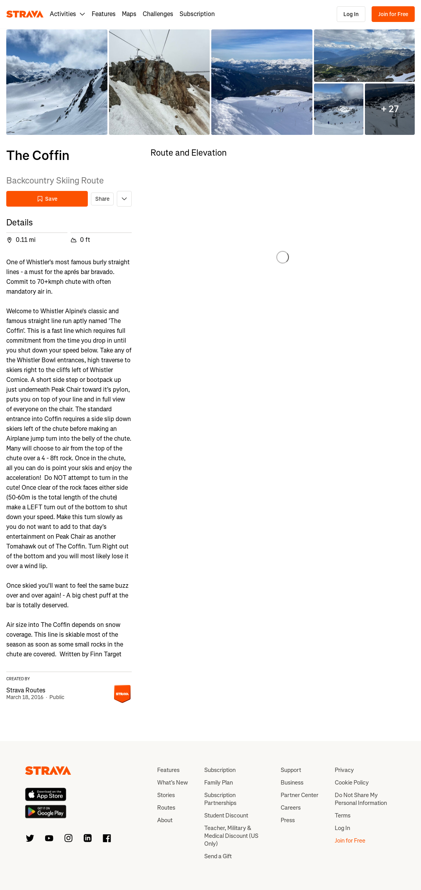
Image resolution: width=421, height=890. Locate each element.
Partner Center (299, 795)
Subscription (197, 14)
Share (102, 199)
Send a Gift (218, 856)
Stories (166, 795)
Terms (342, 815)
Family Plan (218, 782)
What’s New (172, 782)
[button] (56, 82)
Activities (67, 14)
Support (291, 770)
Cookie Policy (352, 782)
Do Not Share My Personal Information (361, 799)
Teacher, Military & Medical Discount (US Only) (231, 836)
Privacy (344, 770)
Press (288, 820)
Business (292, 782)
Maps (129, 14)
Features (104, 14)
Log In (351, 14)
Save (47, 199)
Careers (291, 808)
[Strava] (25, 14)
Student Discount (226, 815)
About (164, 820)
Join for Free (393, 14)
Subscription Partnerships (220, 799)
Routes (166, 808)
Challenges (158, 14)
